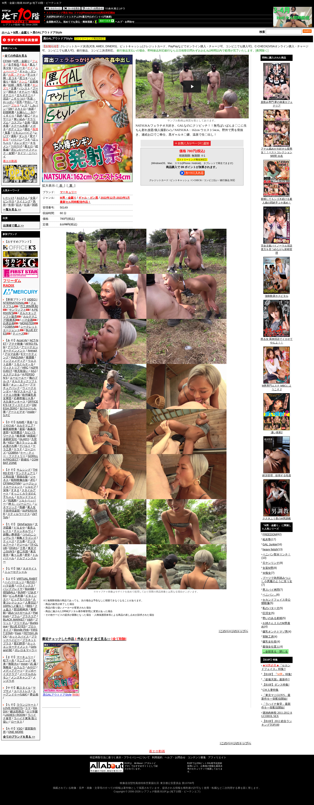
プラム (15, 616)
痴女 (14, 81)
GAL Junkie (270, 544)
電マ (32, 136)
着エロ (28, 146)
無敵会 (7, 667)
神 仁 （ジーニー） (20, 503)
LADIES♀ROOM (15, 714)
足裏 (14, 88)
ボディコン (15, 129)
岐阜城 (21, 435)
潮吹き (12, 91)
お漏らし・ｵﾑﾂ (26, 112)
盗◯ (27, 115)
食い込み (19, 119)
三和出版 (8, 476)
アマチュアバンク (19, 386)
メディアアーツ (13, 670)
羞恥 (14, 136)
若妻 (27, 85)
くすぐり (8, 115)
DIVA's (13, 548)
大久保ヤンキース (14, 401)
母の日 (30, 582)
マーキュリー (25, 657)
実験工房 (268, 636)
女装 (33, 197)
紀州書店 (16, 432)
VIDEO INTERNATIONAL (20, 301)
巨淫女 (267, 613)
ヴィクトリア (11, 367)
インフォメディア (14, 360)
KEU (11, 442)
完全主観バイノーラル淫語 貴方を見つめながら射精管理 (276, 248)
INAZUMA (17, 357)
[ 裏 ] (71, 185)
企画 (27, 122)
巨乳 (19, 102)
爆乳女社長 (270, 641)
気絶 (19, 115)
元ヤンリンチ (271, 562)
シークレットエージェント (20, 485)
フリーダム (21, 623)
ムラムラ (19, 667)
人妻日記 (30, 602)
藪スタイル (24, 687)
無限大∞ (13, 663)
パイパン (16, 139)
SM (10, 108)
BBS (29, 606)
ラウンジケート (26, 704)
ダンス (23, 136)
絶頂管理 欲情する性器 (276, 474)
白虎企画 (8, 323)
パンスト (24, 88)
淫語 (6, 98)
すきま (15, 490)
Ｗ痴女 (267, 572)
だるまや (19, 527)
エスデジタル (11, 374)
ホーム (6, 32)
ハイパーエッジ (14, 582)
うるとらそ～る (23, 364)
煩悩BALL (9, 592)
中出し (28, 102)
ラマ (28, 708)
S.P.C (6, 415)
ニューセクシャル (16, 571)
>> (12, 209)
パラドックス (25, 585)
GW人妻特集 (270, 689)
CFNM (7, 61)
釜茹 (22, 428)
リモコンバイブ (22, 132)
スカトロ (20, 108)
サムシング (24, 469)
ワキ (27, 139)
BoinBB (29, 588)
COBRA (10, 326)
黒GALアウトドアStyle (61, 693)
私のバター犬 (271, 608)
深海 (6, 490)
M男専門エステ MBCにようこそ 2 (276, 386)
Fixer (18, 633)
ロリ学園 (32, 711)
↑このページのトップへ (233, 631)
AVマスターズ (22, 391)
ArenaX (32, 350)
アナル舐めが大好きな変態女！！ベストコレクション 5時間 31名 (276, 151)
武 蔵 (33, 663)
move (24, 663)
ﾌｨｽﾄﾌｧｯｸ (16, 146)
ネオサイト (30, 568)
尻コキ (23, 78)
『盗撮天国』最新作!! (276, 679)
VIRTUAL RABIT (27, 578)
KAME (21, 422)
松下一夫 (8, 660)
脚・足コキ (10, 78)
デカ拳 (21, 541)
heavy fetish (270, 549)
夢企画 (34, 694)
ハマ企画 (27, 319)
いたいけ (8, 197)
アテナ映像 (16, 343)
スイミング (24, 201)
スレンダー (21, 142)
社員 (27, 204)
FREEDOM (270, 534)
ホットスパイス (19, 636)
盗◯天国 (22, 551)
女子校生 (13, 64)
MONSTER (27, 323)
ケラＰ (18, 449)
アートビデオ (16, 411)
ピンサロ (8, 201)
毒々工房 (16, 554)
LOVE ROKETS (13, 708)
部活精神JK (21, 609)
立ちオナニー (25, 95)
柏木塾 (267, 539)
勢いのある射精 (272, 618)
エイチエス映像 (19, 393)
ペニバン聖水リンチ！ (277, 554)
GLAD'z (24, 439)
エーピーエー (18, 377)
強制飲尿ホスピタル (276, 294)
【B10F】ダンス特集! (276, 684)
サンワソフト (17, 309)
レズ (24, 105)
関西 (35, 204)
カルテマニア (25, 425)
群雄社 (25, 459)
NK (18, 568)
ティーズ (18, 333)
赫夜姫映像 (10, 428)
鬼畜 (7, 132)
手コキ (31, 74)
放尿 (31, 108)
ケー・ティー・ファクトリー (18, 454)
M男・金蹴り (21, 32)
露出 (27, 129)
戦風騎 (12, 500)
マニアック (24, 660)
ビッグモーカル (21, 599)
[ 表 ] (60, 185)
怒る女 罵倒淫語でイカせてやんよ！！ (277, 339)
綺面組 (31, 435)
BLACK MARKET (14, 619)
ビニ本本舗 (16, 595)
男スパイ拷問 (271, 589)
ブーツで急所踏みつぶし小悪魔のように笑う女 (276, 579)
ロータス (16, 721)
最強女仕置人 (271, 646)
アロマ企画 (12, 354)
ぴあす (32, 592)
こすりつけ (18, 98)
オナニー (24, 91)
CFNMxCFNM (12, 483)
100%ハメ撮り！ (13, 606)
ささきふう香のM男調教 (277, 517)
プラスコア (29, 616)
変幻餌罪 (19, 643)
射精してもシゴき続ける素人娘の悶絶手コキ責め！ (276, 199)
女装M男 (268, 567)
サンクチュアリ (25, 473)
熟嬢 (22, 507)
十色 (22, 548)
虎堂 (27, 554)
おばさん (22, 197)
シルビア (30, 486)
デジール (22, 544)
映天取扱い (21, 371)
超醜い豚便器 (11, 534)
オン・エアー (19, 384)
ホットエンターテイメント (19, 645)
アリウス (13, 347)
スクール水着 (19, 125)
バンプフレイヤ (13, 588)
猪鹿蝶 (30, 357)
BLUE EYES (18, 626)
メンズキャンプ (21, 677)
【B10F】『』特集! (277, 674)
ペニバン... (269, 594)
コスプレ (16, 122)
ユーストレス (22, 691)
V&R (30, 619)
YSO (20, 728)
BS (5, 595)
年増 (11, 204)
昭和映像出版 (19, 480)
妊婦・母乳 (15, 85)
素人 (32, 64)
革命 (29, 422)
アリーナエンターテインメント (20, 349)
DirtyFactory (24, 524)
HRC (25, 367)
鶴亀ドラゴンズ (26, 537)
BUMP (22, 592)
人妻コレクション (19, 600)
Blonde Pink (21, 629)
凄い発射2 (276, 431)
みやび (31, 667)
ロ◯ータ (19, 68)
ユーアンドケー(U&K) (19, 692)
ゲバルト (25, 445)
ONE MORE (15, 731)
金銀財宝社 (10, 439)
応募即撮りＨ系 (23, 398)
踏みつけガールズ (19, 612)
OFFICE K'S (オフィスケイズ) (20, 403)
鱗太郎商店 (17, 711)
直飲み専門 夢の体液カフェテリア (277, 102)
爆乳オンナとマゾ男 (275, 631)
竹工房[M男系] (29, 306)
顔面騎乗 (8, 112)
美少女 (7, 68)
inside (31, 411)
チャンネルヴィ (23, 531)
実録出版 (22, 476)
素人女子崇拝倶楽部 (19, 509)
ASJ (33, 371)
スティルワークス (18, 514)
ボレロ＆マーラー (26, 650)
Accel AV (22, 340)
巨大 (19, 204)
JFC (32, 480)
